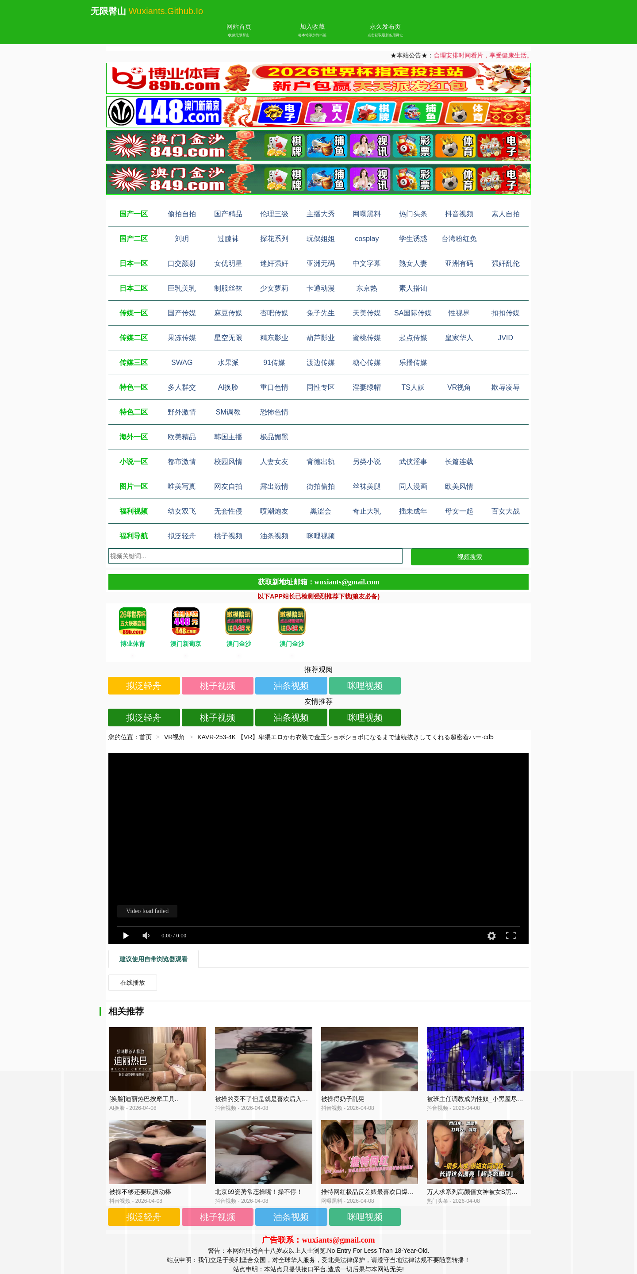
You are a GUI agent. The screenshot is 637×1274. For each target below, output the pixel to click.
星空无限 (228, 338)
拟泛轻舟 (182, 536)
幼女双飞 (182, 511)
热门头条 (413, 214)
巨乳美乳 (182, 288)
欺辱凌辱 (505, 387)
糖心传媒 (367, 362)
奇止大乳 (367, 511)
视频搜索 (469, 556)
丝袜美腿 (367, 486)
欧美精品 (182, 437)
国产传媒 (182, 313)
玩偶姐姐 (321, 238)
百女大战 (505, 511)
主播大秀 (321, 214)
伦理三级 (274, 214)
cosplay (367, 238)
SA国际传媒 (413, 313)
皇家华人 (459, 338)
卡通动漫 (321, 288)
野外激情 (182, 412)
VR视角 (459, 387)
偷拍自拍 (182, 214)
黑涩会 (320, 511)
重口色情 (274, 387)
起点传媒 (413, 338)
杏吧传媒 (274, 313)
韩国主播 (228, 437)
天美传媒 (367, 313)
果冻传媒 (182, 338)
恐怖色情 (274, 412)
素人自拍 (505, 214)
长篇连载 (459, 461)
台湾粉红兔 (459, 238)
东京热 (366, 288)
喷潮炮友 (274, 511)
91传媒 (274, 362)
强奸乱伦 (505, 263)
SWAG (181, 362)
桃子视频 (228, 536)
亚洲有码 (459, 263)
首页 (145, 737)
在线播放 (132, 982)
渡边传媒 (321, 362)
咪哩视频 (321, 536)
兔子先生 (321, 313)
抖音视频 (459, 214)
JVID (505, 338)
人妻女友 (274, 461)
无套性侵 (228, 511)
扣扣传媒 (505, 313)
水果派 (228, 362)
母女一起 (459, 511)
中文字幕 (367, 263)
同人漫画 (413, 486)
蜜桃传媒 (367, 338)
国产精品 (228, 214)
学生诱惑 (413, 238)
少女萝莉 (274, 288)
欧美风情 (459, 486)
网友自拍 (228, 486)
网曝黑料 (367, 214)
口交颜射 (182, 263)
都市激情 (182, 461)
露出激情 (274, 486)
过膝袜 (228, 238)
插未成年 (413, 511)
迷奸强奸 (274, 263)
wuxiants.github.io (166, 11)
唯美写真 (182, 486)
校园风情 (228, 461)
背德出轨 (321, 461)
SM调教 (228, 412)
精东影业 (274, 338)
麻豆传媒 (228, 313)
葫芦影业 (321, 338)
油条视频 (274, 536)
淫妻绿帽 (367, 387)
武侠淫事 (413, 461)
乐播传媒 (413, 362)
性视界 (459, 313)
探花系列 (274, 238)
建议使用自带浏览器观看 (153, 959)
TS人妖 (413, 387)
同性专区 (321, 387)
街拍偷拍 (321, 486)
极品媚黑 (274, 437)
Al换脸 (228, 387)
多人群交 (182, 387)
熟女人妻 (413, 263)
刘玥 (182, 238)
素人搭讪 (413, 288)
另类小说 (367, 461)
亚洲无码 (321, 263)
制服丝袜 (228, 288)
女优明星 (228, 263)
